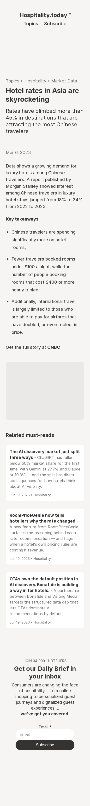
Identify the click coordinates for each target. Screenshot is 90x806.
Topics (31, 24)
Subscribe (55, 24)
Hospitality (35, 80)
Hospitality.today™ (45, 15)
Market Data (64, 80)
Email (45, 727)
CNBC (53, 347)
